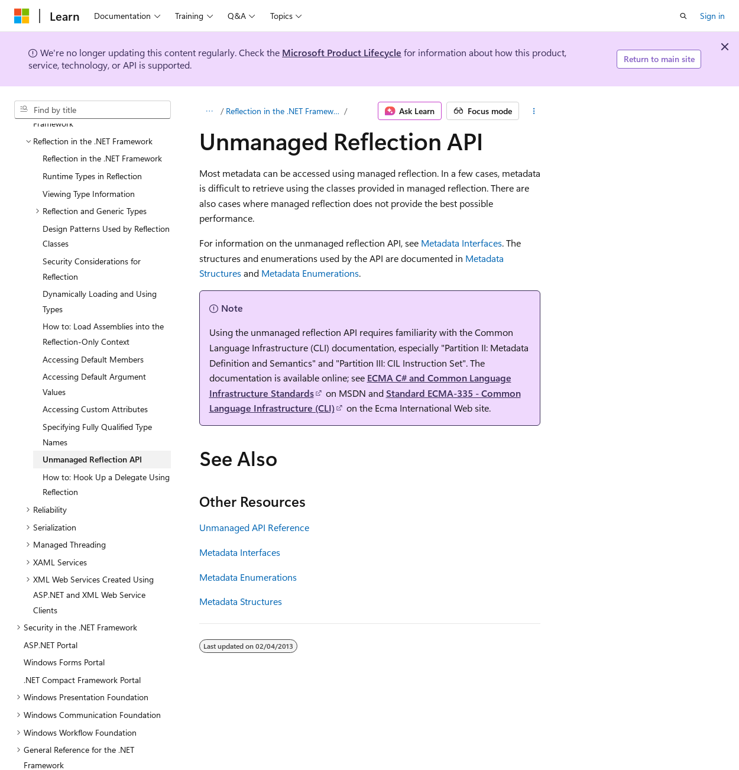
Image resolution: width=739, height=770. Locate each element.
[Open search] (683, 16)
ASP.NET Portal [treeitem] (50, 595)
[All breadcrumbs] (209, 111)
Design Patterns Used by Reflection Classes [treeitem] (106, 187)
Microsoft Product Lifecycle (341, 52)
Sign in (712, 15)
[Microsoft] (22, 16)
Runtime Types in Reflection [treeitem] (92, 126)
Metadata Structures (240, 601)
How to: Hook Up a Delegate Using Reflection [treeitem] (106, 435)
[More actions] (534, 111)
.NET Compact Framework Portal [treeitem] (82, 630)
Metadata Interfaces (461, 243)
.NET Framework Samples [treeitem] (69, 750)
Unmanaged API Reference (254, 527)
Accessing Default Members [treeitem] (93, 310)
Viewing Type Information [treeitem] (89, 144)
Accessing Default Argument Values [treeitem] (94, 335)
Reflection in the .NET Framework (284, 111)
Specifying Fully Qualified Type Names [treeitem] (97, 385)
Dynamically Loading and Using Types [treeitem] (100, 252)
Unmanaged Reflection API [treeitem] (92, 410)
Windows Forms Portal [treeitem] (64, 613)
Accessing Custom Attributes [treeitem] (95, 359)
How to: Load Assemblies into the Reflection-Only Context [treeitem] (103, 284)
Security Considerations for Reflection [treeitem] (92, 219)
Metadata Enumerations (310, 273)
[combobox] (92, 110)
